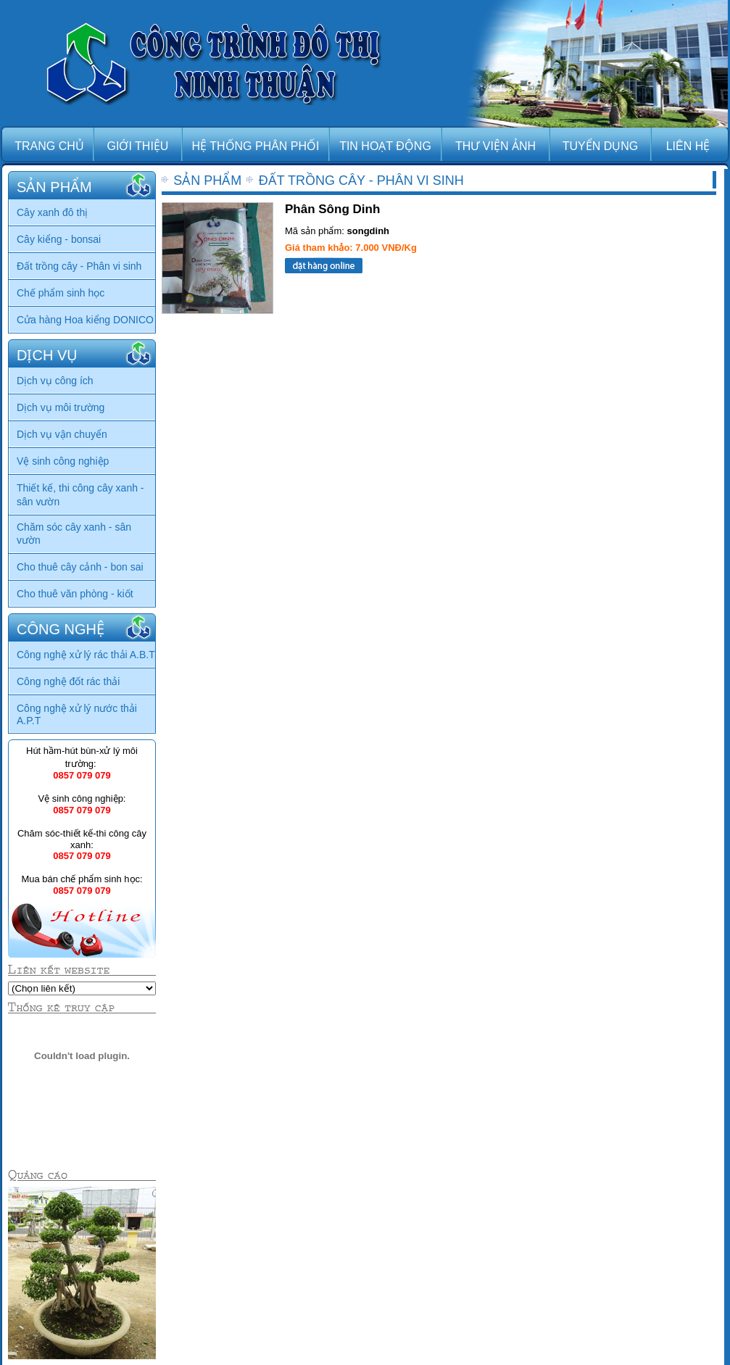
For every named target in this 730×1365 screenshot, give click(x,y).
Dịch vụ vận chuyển (62, 434)
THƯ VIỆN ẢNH (495, 146)
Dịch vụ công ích (55, 380)
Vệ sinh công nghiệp (63, 461)
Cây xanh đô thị (52, 212)
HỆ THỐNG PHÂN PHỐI (255, 146)
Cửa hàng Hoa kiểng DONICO (85, 319)
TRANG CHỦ (49, 146)
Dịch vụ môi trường (60, 407)
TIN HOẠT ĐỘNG (385, 146)
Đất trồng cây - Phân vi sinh (79, 266)
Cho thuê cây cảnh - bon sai (80, 567)
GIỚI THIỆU (138, 146)
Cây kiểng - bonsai (59, 239)
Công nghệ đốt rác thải (68, 681)
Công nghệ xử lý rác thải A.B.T (86, 654)
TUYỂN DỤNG (601, 146)
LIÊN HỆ (688, 146)
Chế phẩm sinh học (60, 293)
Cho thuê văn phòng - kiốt (75, 593)
